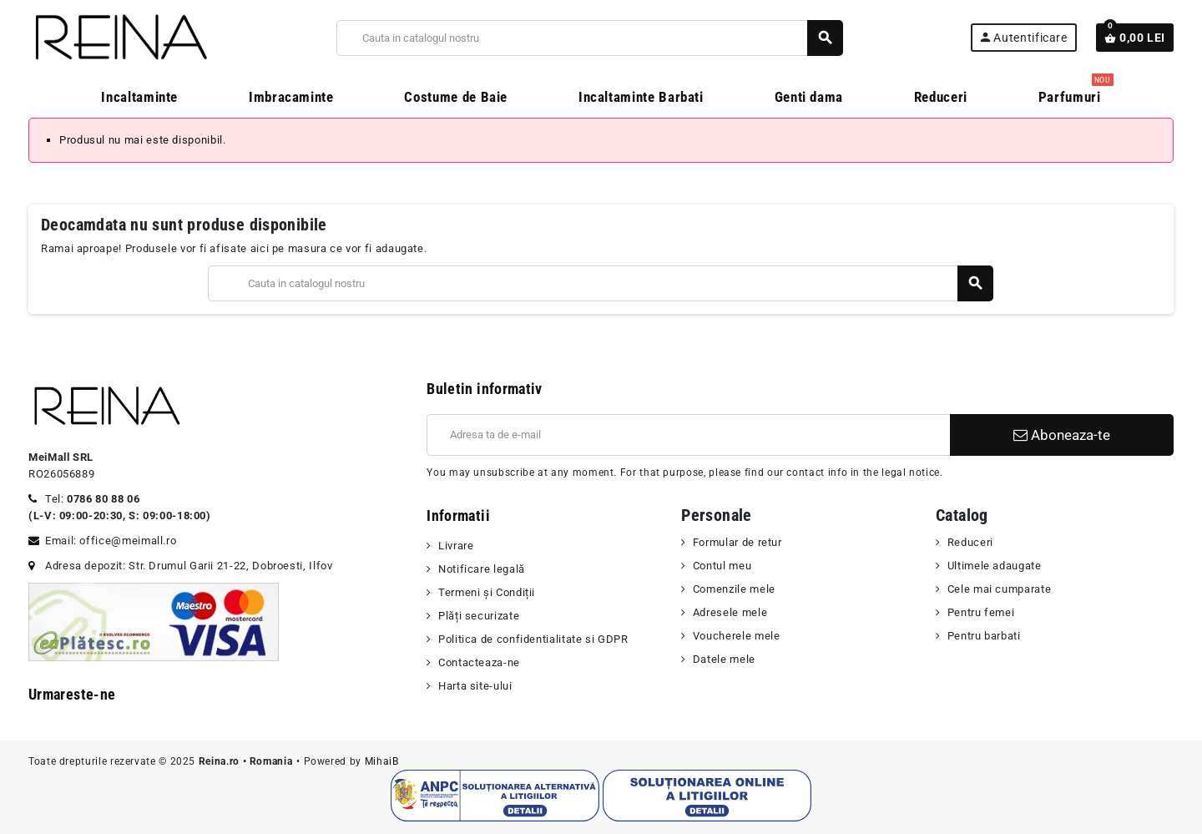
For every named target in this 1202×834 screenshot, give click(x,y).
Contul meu (722, 565)
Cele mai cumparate (999, 589)
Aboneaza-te (1061, 435)
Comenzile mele (734, 589)
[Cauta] (589, 38)
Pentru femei (981, 612)
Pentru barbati (984, 635)
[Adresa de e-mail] (688, 435)
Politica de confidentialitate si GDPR (533, 639)
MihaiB (382, 761)
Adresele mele (730, 612)
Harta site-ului (475, 686)
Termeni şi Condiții (486, 592)
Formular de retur (737, 542)
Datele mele (724, 659)
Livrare (455, 545)
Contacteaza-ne (479, 662)
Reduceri (970, 542)
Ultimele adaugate (994, 565)
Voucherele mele (736, 635)
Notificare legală (481, 569)
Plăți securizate (478, 615)
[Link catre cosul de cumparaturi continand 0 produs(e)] (1135, 37)
